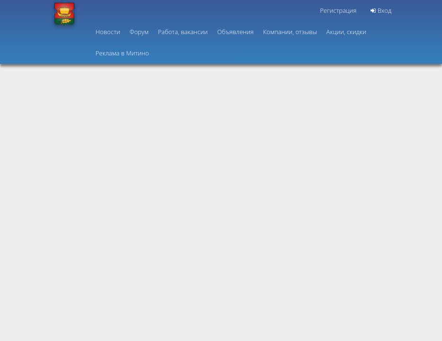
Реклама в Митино (122, 53)
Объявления (235, 31)
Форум (139, 31)
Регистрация (338, 10)
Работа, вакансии (183, 31)
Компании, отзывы (290, 31)
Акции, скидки (346, 31)
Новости (108, 31)
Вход (381, 10)
